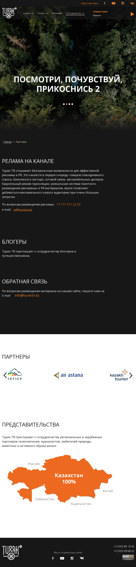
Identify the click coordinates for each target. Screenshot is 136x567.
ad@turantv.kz (23, 209)
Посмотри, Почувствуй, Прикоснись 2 (68, 84)
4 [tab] (72, 104)
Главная (7, 142)
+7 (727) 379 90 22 (124, 551)
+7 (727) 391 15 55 (124, 546)
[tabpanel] (68, 68)
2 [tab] (66, 104)
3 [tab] (69, 104)
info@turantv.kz (27, 295)
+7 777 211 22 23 (68, 204)
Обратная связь (89, 3)
